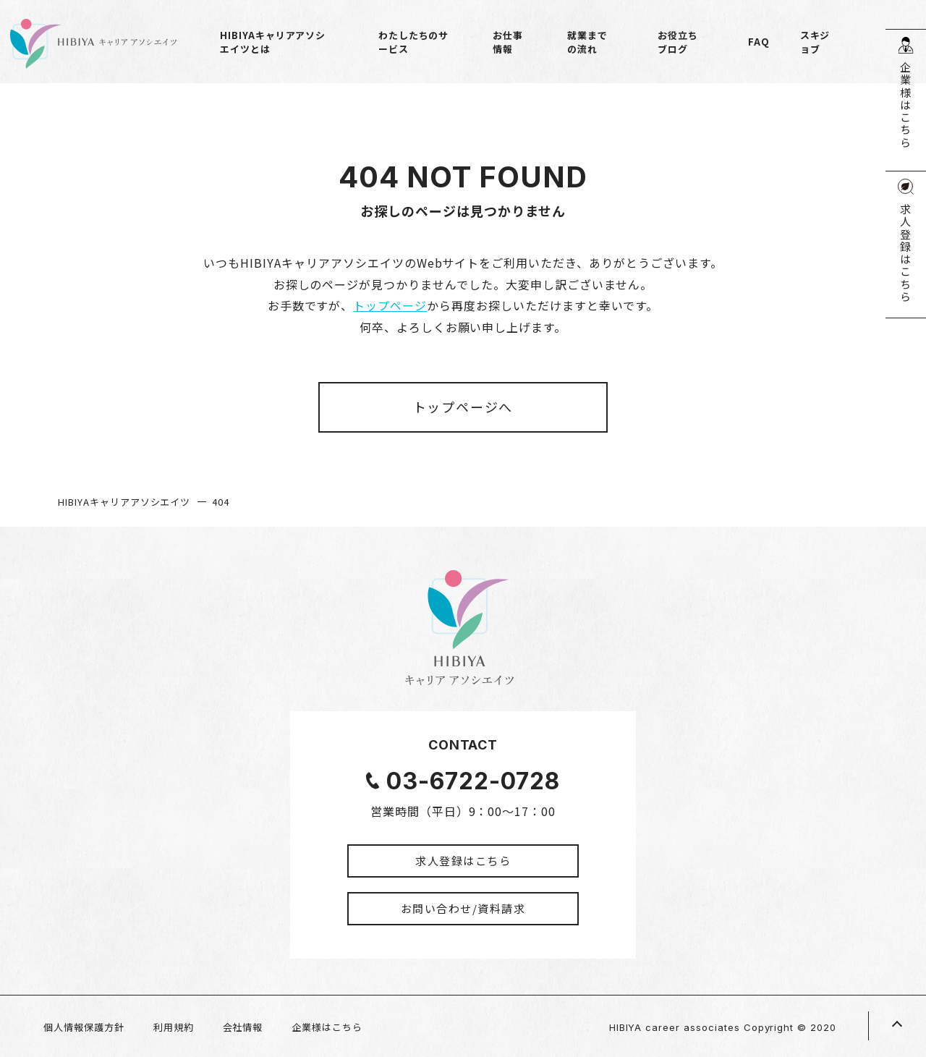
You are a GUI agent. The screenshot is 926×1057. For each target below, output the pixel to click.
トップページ (390, 305)
